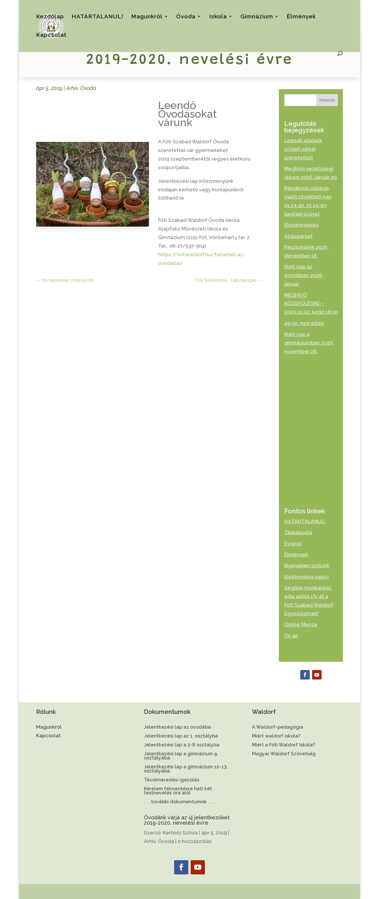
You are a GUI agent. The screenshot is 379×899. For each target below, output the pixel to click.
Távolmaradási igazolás (171, 780)
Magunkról (147, 17)
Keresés (327, 100)
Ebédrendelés (301, 225)
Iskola (218, 17)
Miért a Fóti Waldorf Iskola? (283, 745)
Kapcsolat (51, 35)
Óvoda (185, 17)
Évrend (292, 544)
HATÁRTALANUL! (97, 17)
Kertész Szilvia (180, 833)
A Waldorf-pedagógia (277, 727)
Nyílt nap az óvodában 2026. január (303, 275)
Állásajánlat (298, 236)
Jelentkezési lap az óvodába (177, 727)
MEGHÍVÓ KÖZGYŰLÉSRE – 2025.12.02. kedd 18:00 (311, 303)
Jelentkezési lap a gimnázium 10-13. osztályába (186, 769)
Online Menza (300, 624)
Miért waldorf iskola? (276, 736)
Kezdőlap (50, 17)
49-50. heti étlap (304, 323)
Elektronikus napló (306, 577)
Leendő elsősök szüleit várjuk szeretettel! (303, 149)
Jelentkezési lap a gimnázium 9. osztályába (181, 756)
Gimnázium (256, 17)
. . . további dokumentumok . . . (179, 802)
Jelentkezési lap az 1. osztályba (181, 736)
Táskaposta (298, 532)
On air (291, 636)
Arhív (72, 88)
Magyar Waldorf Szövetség (284, 754)
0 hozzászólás (194, 841)
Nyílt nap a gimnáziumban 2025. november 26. (309, 342)
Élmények (301, 17)
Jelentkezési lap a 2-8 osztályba (181, 745)
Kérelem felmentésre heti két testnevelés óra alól (178, 791)
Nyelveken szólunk (307, 565)
